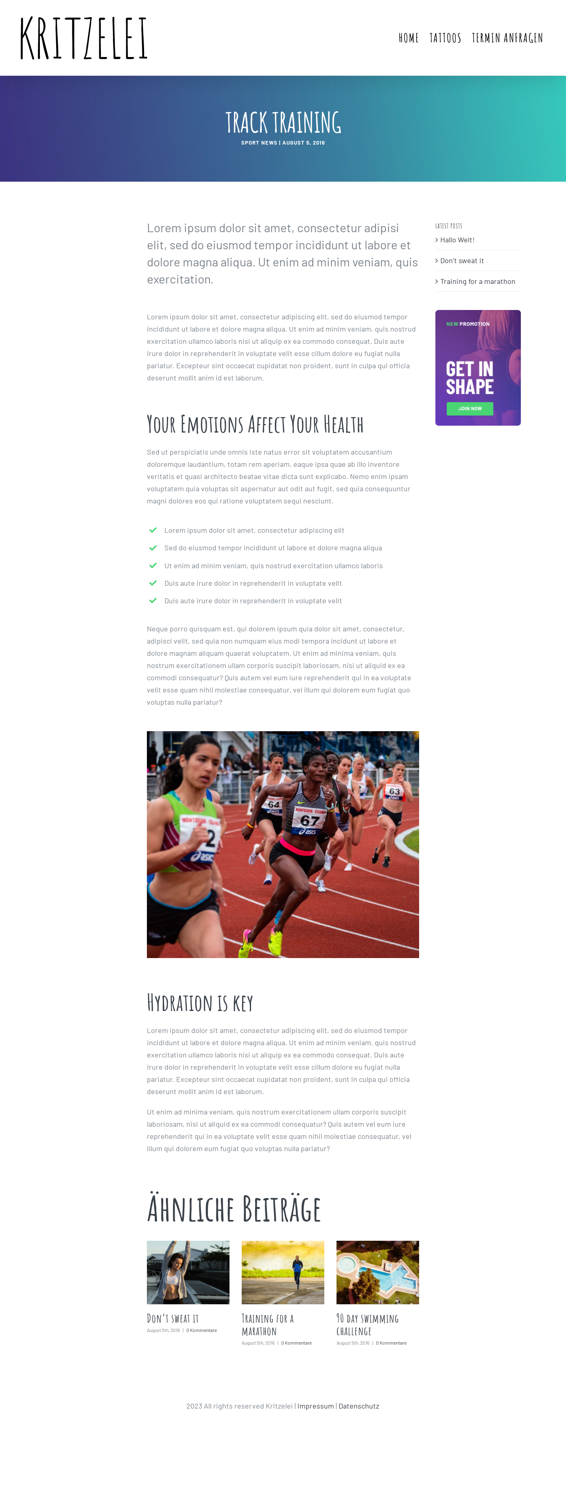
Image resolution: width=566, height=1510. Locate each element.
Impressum (315, 1405)
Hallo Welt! (457, 239)
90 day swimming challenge (368, 1324)
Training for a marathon (268, 1324)
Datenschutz (359, 1405)
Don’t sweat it (173, 1318)
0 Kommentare (201, 1330)
